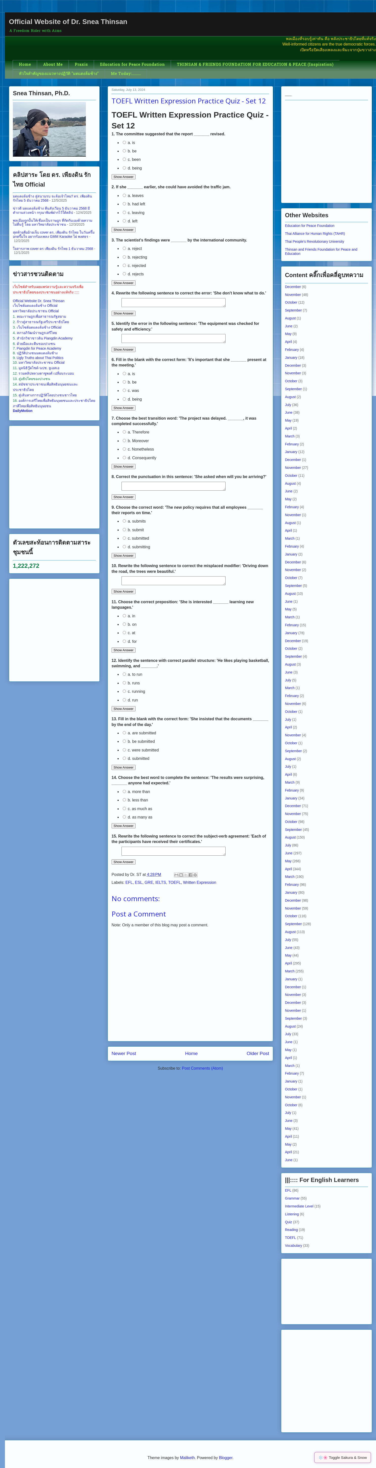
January (291, 358)
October (291, 302)
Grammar (292, 1198)
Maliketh (187, 1458)
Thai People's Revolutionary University (314, 241)
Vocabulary (293, 1246)
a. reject (132, 248)
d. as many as (137, 823)
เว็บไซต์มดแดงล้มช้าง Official (35, 306)
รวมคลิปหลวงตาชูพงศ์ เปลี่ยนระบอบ (46, 373)
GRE (148, 890)
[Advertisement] (48, 476)
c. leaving (133, 213)
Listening (292, 1214)
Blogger (225, 1458)
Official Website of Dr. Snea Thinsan (68, 21)
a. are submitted (139, 739)
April (288, 342)
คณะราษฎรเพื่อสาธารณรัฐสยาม (41, 316)
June (288, 326)
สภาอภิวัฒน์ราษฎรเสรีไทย (37, 333)
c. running (134, 697)
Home (25, 65)
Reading (291, 1230)
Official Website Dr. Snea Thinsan (39, 301)
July (288, 405)
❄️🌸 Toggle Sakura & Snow (342, 1457)
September (293, 310)
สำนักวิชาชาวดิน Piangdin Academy (45, 338)
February (292, 350)
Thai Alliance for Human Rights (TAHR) (315, 234)
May (288, 334)
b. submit (133, 534)
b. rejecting (135, 257)
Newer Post (124, 1060)
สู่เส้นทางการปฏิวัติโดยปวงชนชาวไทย (48, 395)
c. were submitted (141, 756)
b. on (130, 630)
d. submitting (136, 551)
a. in (129, 622)
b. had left (134, 204)
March (290, 436)
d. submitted (136, 764)
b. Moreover (136, 444)
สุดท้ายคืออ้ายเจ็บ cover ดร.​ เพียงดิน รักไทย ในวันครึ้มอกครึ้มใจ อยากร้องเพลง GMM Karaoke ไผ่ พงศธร (53, 234)
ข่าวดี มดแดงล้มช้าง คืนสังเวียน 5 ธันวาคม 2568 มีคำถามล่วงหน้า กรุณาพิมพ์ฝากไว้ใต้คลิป (51, 210)
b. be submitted (139, 747)
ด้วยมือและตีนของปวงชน (36, 344)
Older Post (258, 1060)
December (293, 287)
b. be (130, 151)
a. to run (132, 680)
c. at (129, 639)
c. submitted (136, 543)
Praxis (81, 65)
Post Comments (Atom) (202, 1076)
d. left (130, 221)
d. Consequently (139, 461)
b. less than (135, 806)
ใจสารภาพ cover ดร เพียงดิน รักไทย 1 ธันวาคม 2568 (53, 249)
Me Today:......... (126, 74)
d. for (130, 647)
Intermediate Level (299, 1206)
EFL (129, 890)
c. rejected (134, 266)
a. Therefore (136, 435)
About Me (53, 65)
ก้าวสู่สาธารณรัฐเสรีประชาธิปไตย (43, 322)
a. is (129, 143)
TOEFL (174, 890)
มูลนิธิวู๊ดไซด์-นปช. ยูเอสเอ (39, 368)
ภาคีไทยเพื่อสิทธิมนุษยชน (32, 406)
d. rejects (133, 274)
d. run (130, 706)
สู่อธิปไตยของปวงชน (34, 379)
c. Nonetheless (138, 452)
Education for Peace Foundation (132, 65)
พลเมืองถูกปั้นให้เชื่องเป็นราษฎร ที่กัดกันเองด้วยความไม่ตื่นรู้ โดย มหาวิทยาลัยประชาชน (52, 222)
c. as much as (137, 815)
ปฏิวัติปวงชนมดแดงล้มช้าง (37, 353)
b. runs (131, 689)
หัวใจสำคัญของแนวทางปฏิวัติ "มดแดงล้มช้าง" (59, 74)
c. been (132, 159)
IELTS (160, 890)
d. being (132, 168)
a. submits (134, 526)
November (293, 295)
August (290, 318)
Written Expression (199, 890)
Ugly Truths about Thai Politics (40, 358)
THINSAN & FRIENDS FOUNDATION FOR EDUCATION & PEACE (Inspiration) (255, 65)
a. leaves (133, 195)
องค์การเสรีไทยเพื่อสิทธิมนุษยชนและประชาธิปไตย (57, 401)
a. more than (136, 797)
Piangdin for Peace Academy (39, 348)
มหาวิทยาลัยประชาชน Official (36, 311)
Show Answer (124, 177)
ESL (138, 890)
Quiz (288, 1222)
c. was (131, 393)
